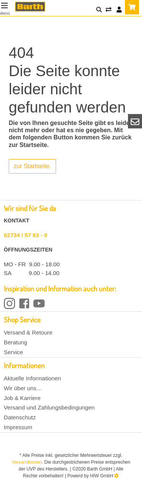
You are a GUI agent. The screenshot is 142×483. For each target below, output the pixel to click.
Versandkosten (27, 462)
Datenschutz (20, 417)
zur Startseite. (32, 166)
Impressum (18, 427)
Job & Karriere (22, 398)
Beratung (15, 342)
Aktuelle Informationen (32, 378)
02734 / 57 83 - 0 (25, 235)
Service (13, 352)
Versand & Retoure (28, 332)
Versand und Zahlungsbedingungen (49, 407)
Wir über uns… (23, 388)
